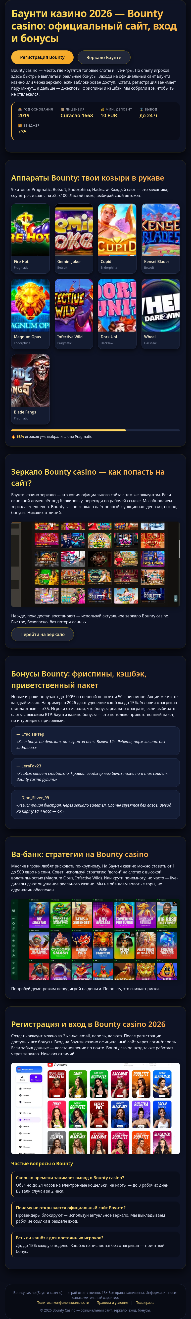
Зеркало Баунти (104, 57)
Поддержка (145, 1302)
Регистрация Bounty (42, 57)
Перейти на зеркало (42, 634)
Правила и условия (112, 1302)
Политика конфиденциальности (63, 1302)
